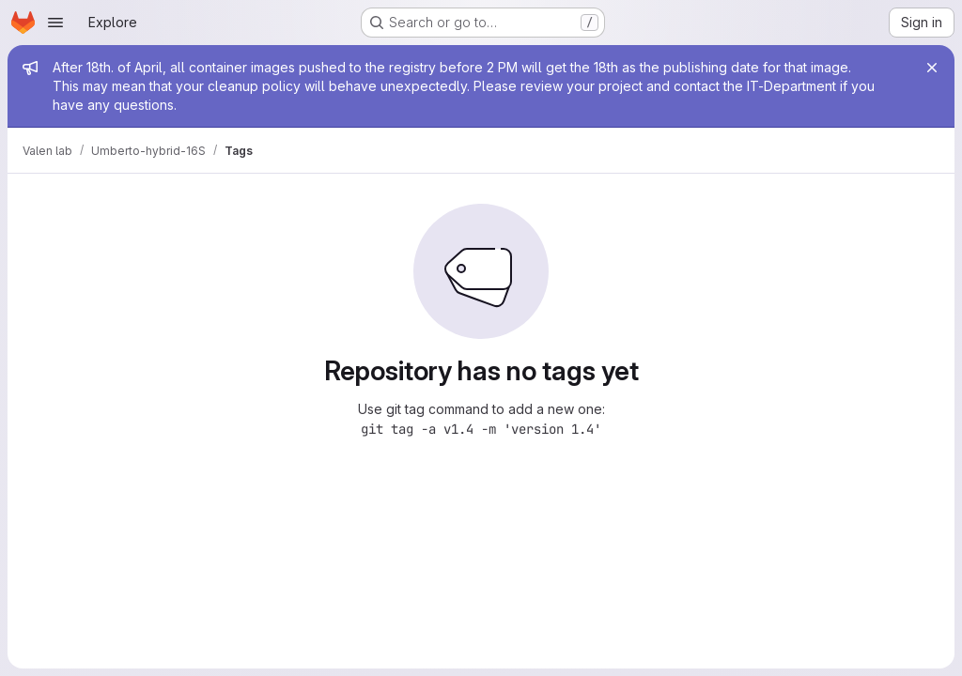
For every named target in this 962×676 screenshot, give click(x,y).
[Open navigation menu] (55, 23)
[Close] (932, 67)
